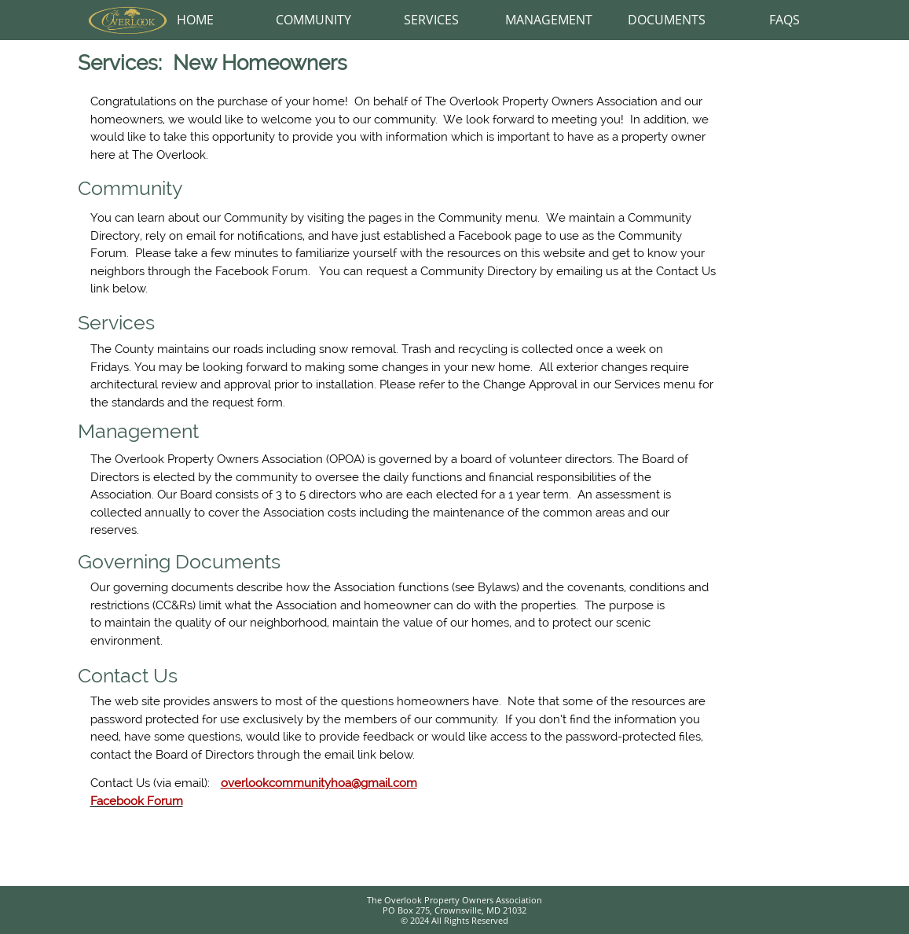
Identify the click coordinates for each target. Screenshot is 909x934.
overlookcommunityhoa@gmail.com (319, 783)
